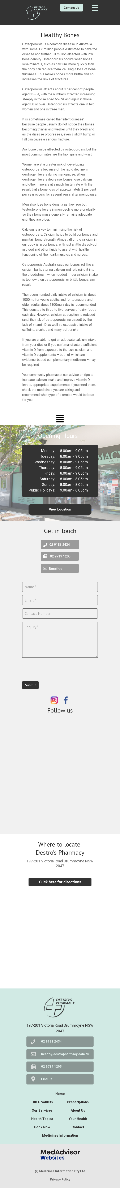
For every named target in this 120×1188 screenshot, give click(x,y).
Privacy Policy (60, 1179)
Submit (30, 685)
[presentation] (54, 669)
